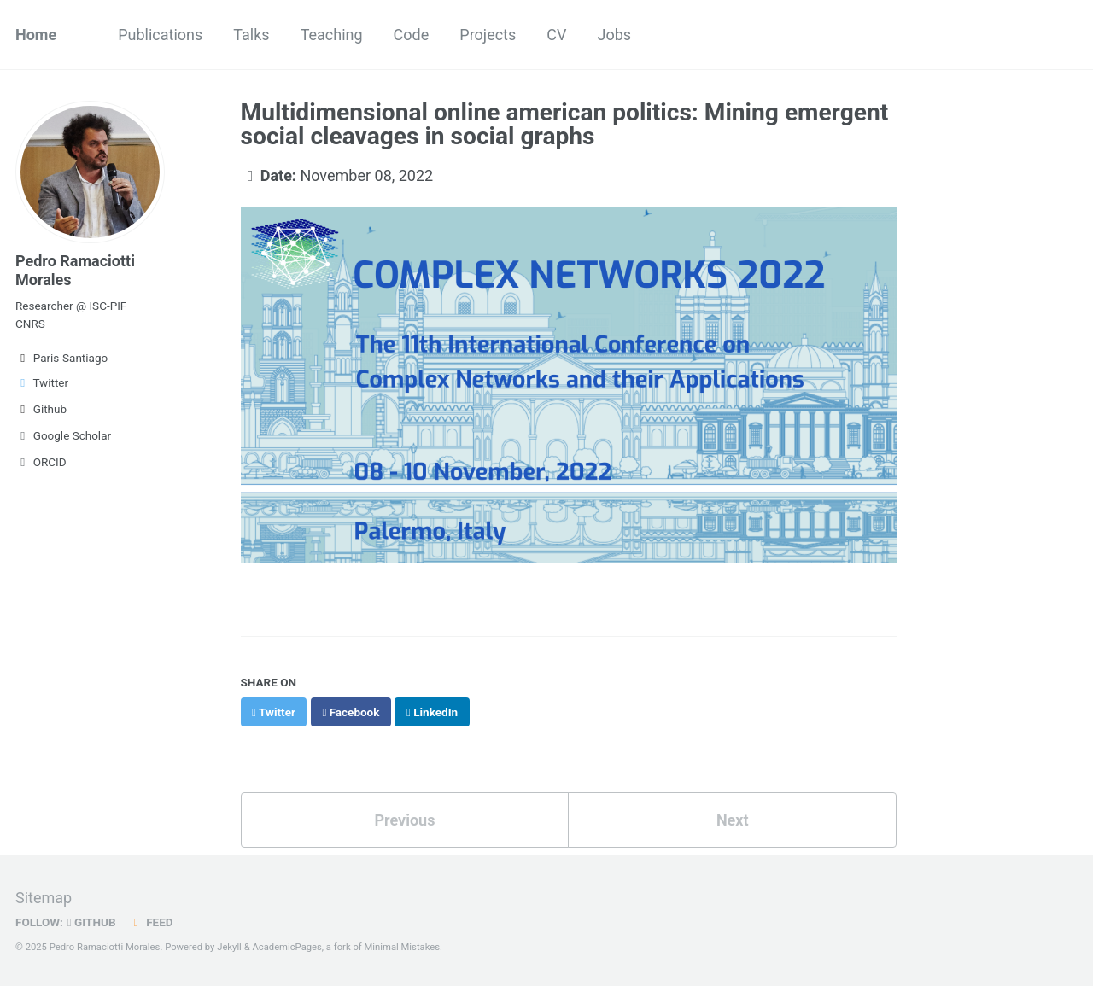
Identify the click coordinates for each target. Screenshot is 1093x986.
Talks (251, 35)
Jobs (614, 35)
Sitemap (43, 898)
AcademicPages (286, 947)
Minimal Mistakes (403, 947)
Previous (404, 820)
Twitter (41, 382)
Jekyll (229, 947)
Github (41, 409)
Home (35, 35)
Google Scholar (63, 435)
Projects (487, 35)
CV (556, 35)
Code (412, 35)
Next (732, 820)
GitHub (91, 922)
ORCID (41, 462)
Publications (160, 35)
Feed (151, 922)
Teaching (332, 35)
